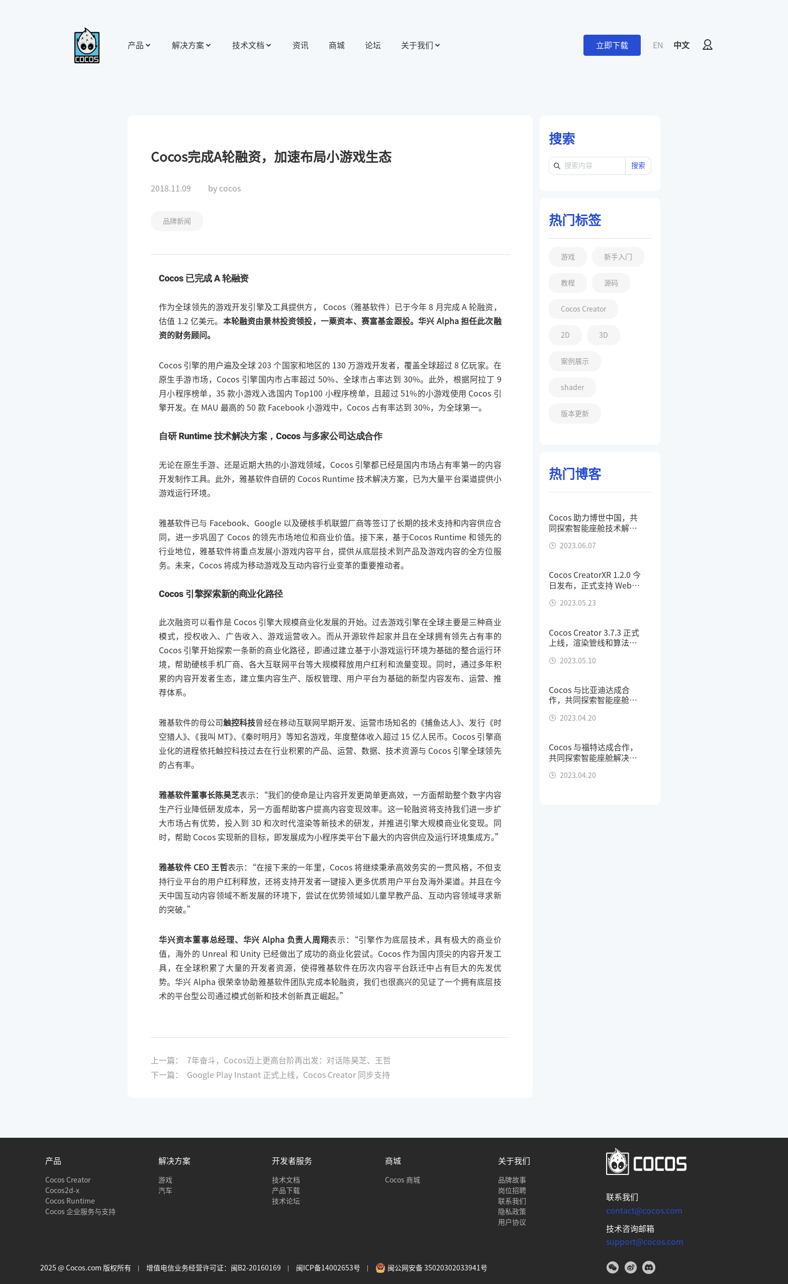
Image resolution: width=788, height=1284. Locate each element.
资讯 (300, 45)
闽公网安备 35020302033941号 (431, 1268)
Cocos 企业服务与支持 (80, 1211)
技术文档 (286, 1179)
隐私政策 (512, 1211)
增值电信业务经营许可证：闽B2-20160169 (213, 1267)
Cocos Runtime (70, 1201)
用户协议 (512, 1222)
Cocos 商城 (402, 1179)
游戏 (165, 1179)
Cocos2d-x (62, 1190)
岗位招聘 (512, 1190)
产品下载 (286, 1190)
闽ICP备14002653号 (328, 1267)
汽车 (165, 1190)
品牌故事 (512, 1179)
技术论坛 (286, 1201)
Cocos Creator (67, 1179)
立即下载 (612, 45)
